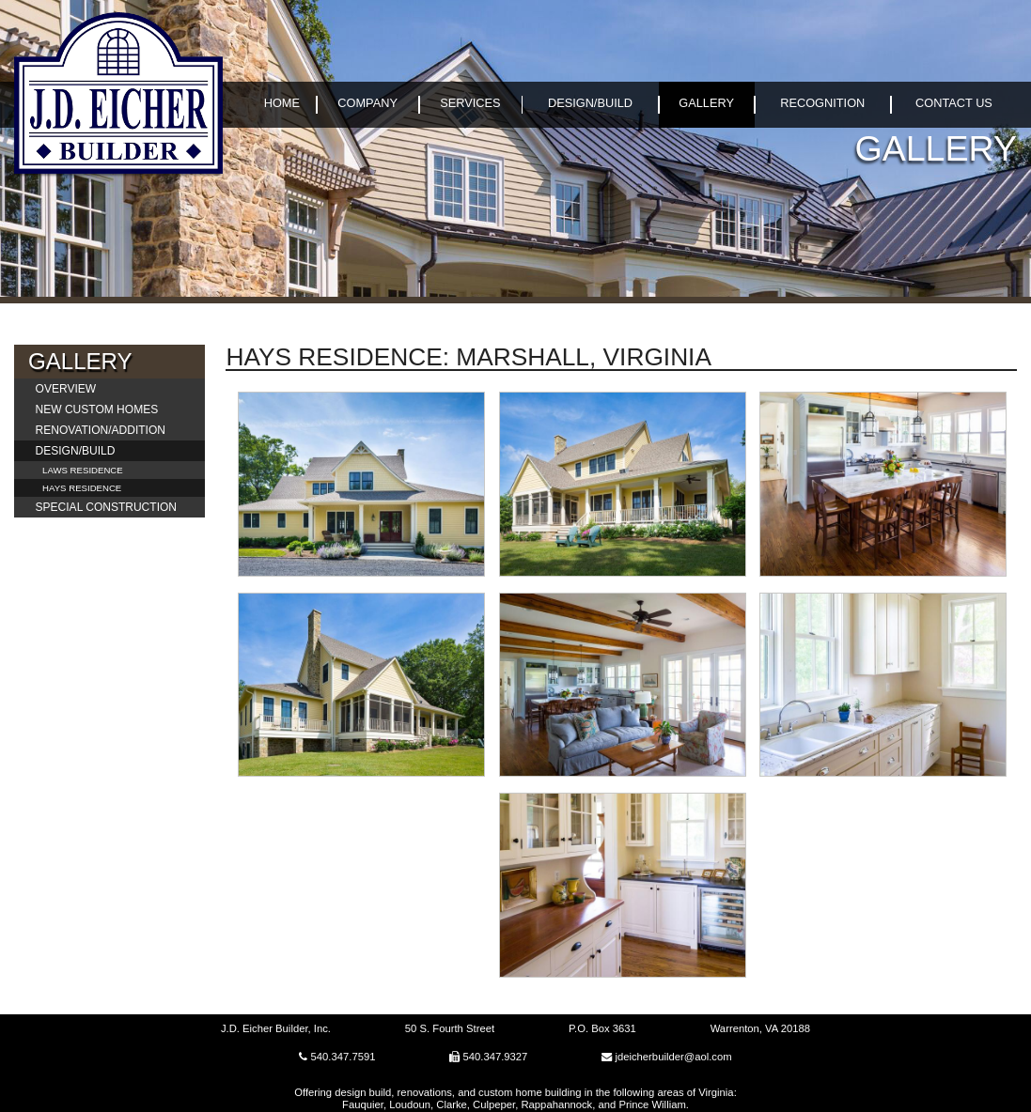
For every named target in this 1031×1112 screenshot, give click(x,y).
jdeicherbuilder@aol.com (673, 1056)
